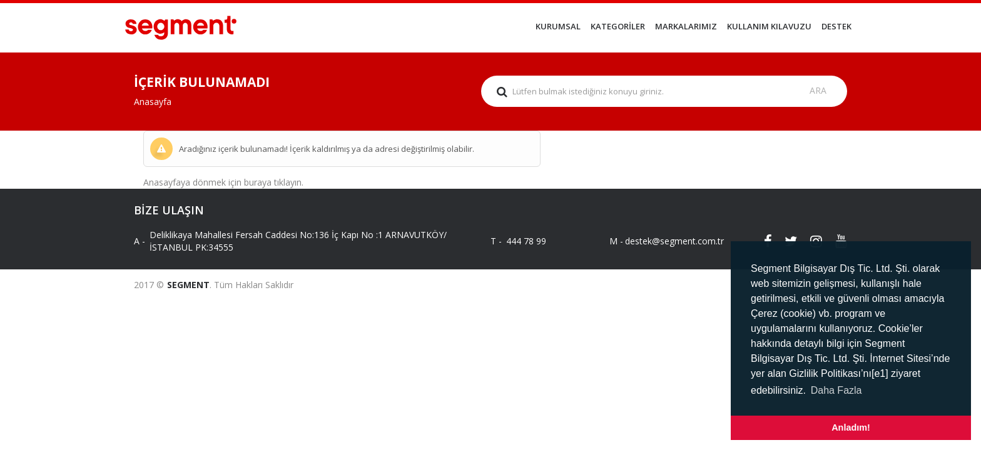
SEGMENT (188, 285)
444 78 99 (526, 241)
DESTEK (836, 26)
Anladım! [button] (850, 427)
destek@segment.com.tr (664, 241)
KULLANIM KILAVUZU (769, 26)
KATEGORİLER (618, 26)
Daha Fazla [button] (836, 390)
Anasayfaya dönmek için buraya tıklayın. (223, 182)
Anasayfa (152, 102)
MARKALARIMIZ (686, 26)
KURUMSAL (558, 26)
